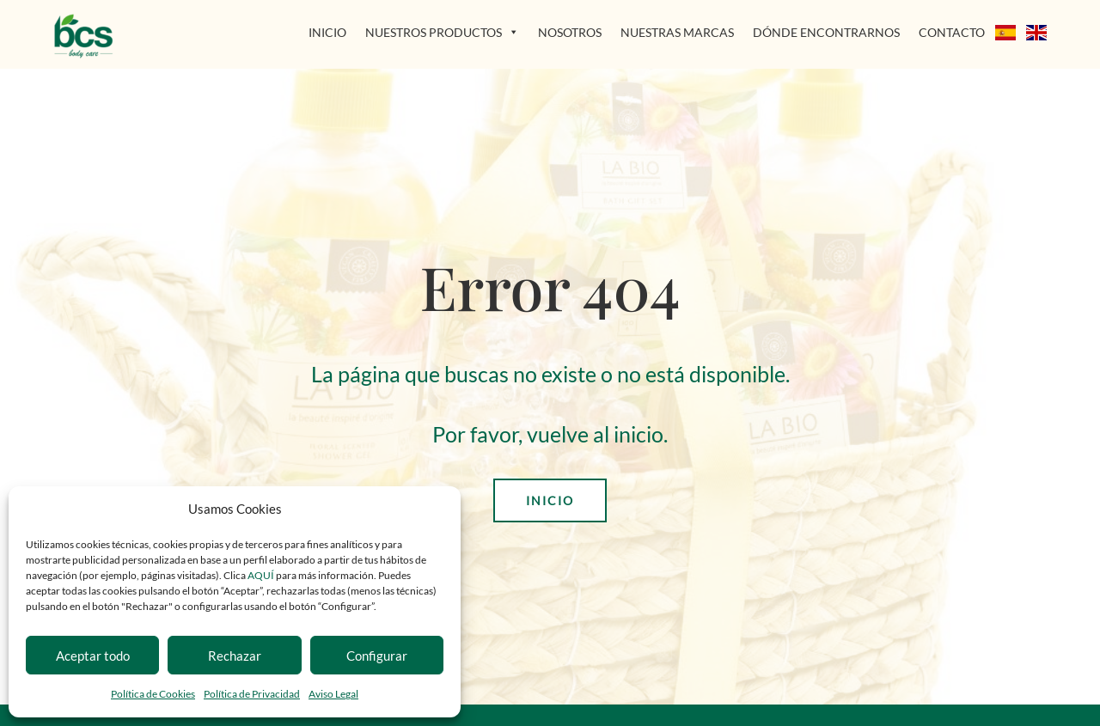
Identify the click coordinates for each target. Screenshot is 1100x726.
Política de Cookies (153, 693)
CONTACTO (952, 32)
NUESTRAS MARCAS (677, 32)
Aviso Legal (333, 693)
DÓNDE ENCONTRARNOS (826, 32)
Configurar (376, 655)
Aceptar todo (93, 655)
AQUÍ (262, 575)
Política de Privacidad (252, 693)
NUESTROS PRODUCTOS (442, 32)
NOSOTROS (570, 32)
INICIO (327, 32)
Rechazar (234, 655)
